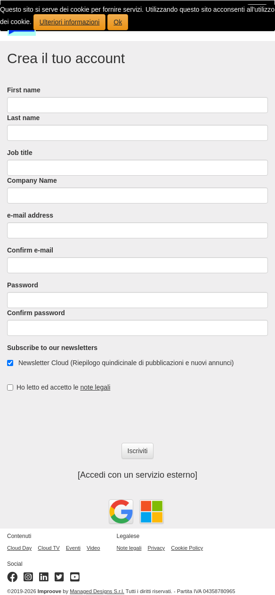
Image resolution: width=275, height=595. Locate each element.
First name (23, 90)
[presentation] (78, 417)
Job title (19, 152)
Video (93, 548)
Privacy (156, 548)
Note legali (129, 548)
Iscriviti (138, 451)
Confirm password (36, 313)
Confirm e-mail (30, 250)
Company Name (32, 180)
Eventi (73, 548)
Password (22, 285)
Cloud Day (19, 548)
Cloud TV (48, 548)
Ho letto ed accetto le (58, 387)
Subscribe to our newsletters (52, 347)
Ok (117, 22)
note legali (95, 387)
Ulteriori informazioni (70, 22)
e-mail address (30, 215)
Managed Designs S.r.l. (97, 591)
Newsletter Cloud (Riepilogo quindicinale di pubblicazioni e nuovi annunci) (120, 363)
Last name (23, 118)
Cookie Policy (187, 548)
